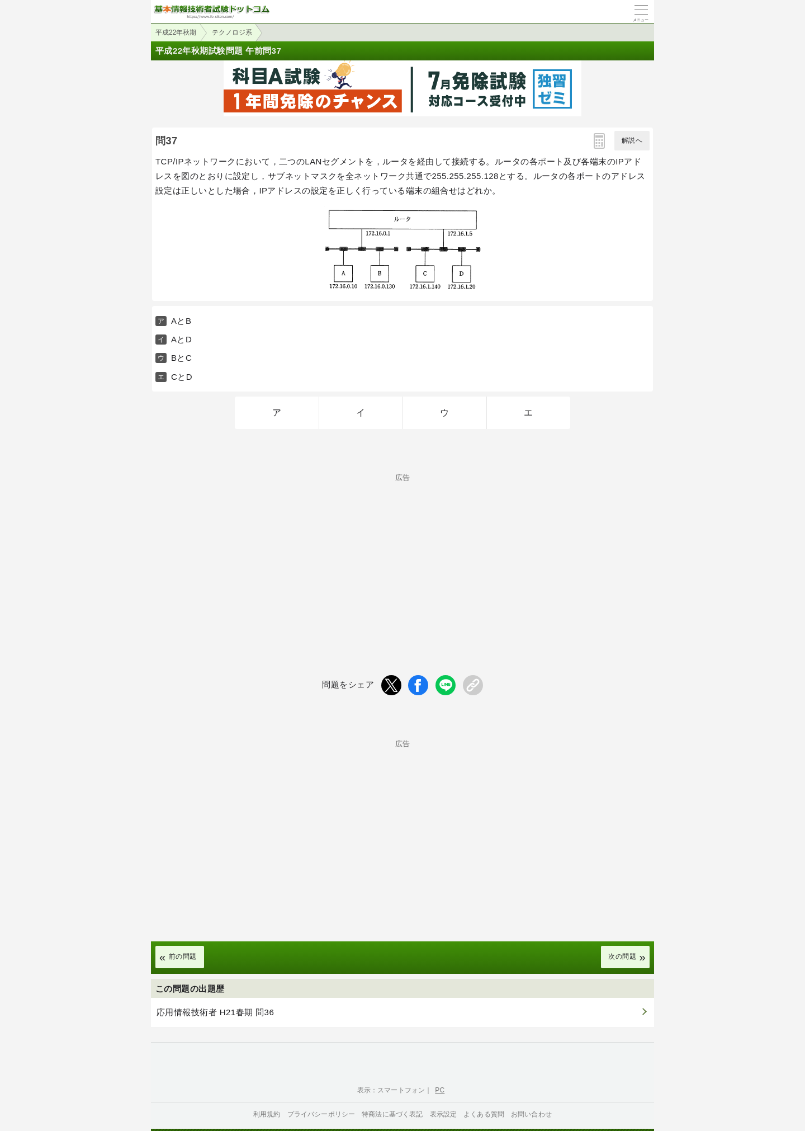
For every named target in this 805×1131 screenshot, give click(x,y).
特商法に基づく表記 (392, 1114)
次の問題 (622, 956)
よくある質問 (483, 1114)
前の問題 (183, 956)
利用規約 (267, 1114)
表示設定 (443, 1114)
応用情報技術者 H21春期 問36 (215, 1012)
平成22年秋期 (175, 32)
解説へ (632, 140)
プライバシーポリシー (321, 1114)
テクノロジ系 (232, 32)
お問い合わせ (531, 1114)
